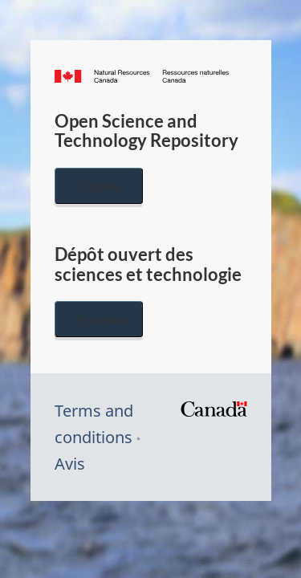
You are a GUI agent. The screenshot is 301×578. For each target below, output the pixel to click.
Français (98, 319)
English (99, 185)
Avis (70, 463)
